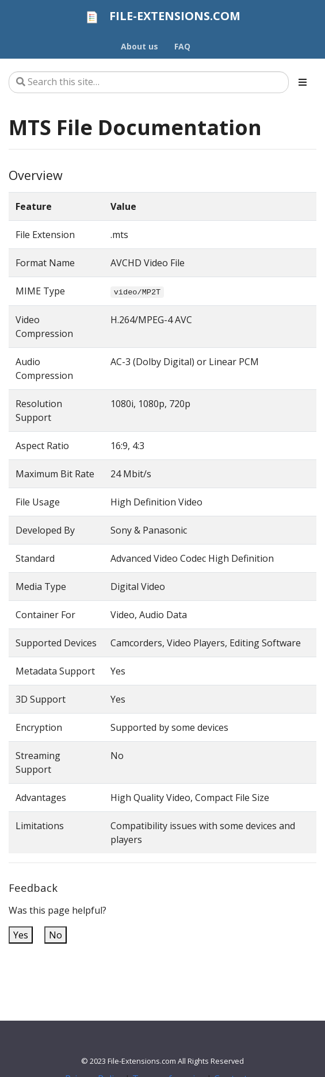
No (55, 935)
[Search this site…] (149, 82)
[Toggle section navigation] (302, 82)
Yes (20, 935)
